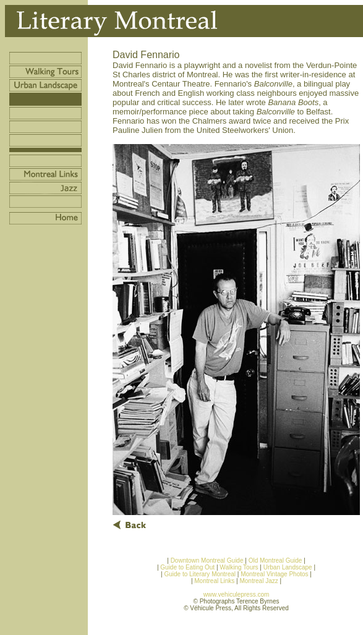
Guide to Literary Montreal (200, 574)
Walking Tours (239, 567)
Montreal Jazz (259, 580)
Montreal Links (214, 580)
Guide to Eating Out (187, 567)
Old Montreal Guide (275, 560)
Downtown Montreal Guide (207, 560)
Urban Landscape (287, 567)
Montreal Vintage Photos (274, 574)
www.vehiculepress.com (236, 594)
